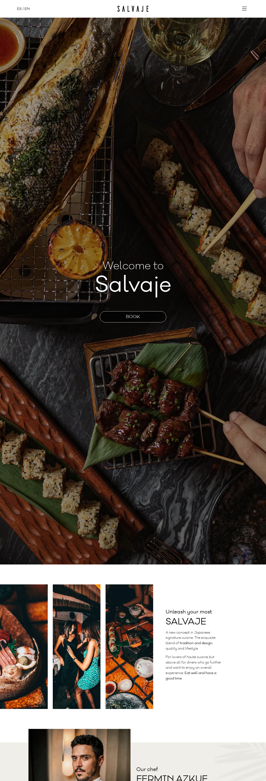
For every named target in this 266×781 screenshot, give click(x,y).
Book (133, 317)
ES (19, 9)
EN (27, 9)
